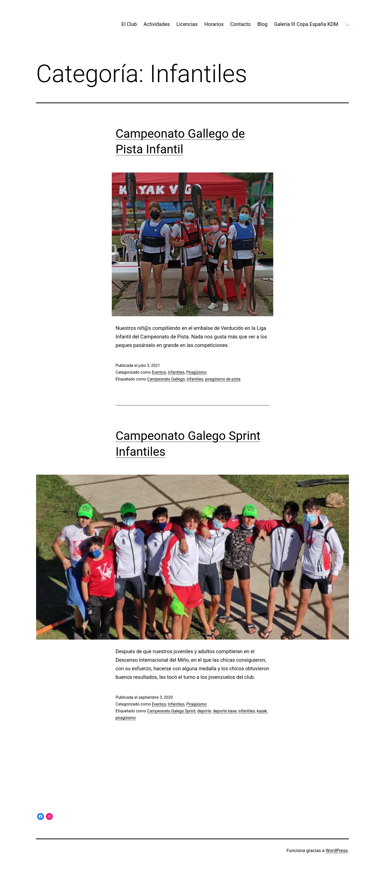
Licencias (187, 24)
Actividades (157, 24)
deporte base (225, 711)
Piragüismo (196, 372)
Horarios (214, 24)
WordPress (337, 850)
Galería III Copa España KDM (306, 24)
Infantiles (176, 372)
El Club (129, 24)
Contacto (240, 24)
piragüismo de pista (222, 379)
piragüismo (126, 717)
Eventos (159, 372)
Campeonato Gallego (166, 379)
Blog (262, 24)
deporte (204, 711)
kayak (262, 711)
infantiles (195, 379)
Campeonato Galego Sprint (171, 711)
